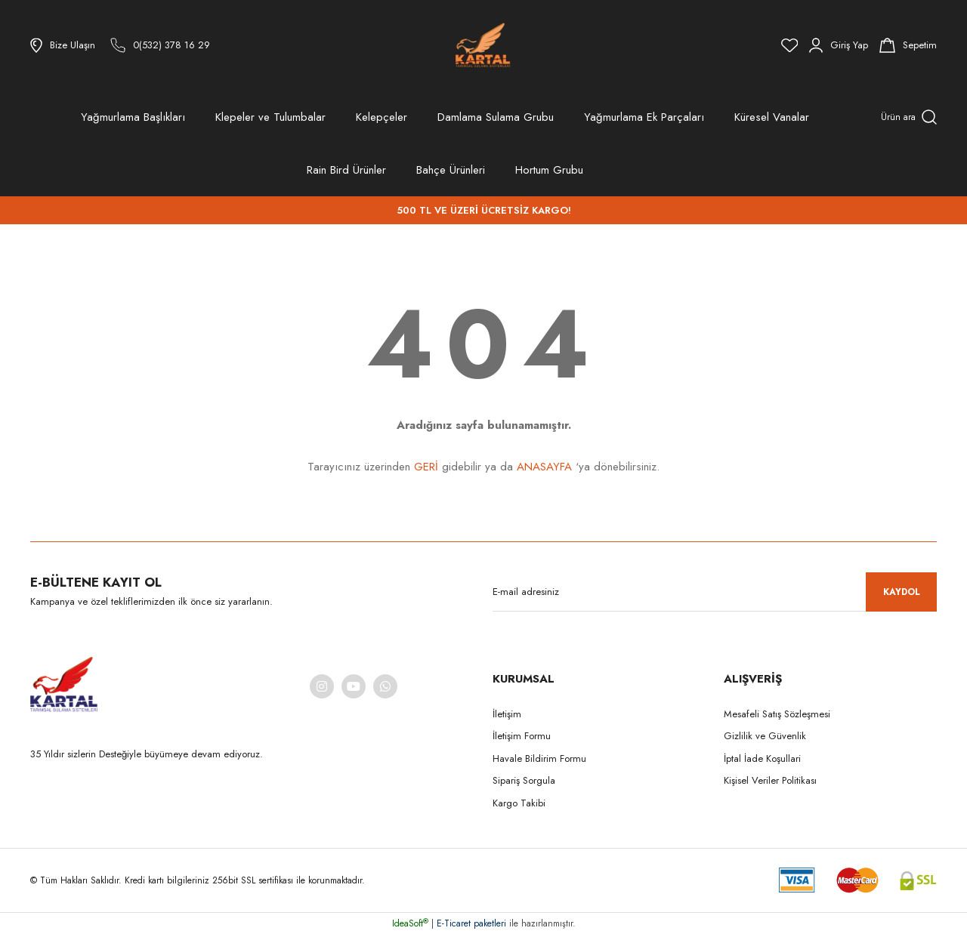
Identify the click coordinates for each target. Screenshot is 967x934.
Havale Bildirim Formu (539, 758)
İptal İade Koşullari (762, 758)
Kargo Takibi (519, 803)
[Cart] (908, 45)
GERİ (426, 466)
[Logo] (483, 45)
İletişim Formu (522, 736)
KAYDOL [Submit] (901, 592)
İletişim (507, 714)
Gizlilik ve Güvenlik (765, 736)
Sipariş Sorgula (524, 780)
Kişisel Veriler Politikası (770, 780)
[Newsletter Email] (715, 592)
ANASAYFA (544, 466)
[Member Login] (838, 45)
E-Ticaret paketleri (471, 923)
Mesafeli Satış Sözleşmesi (777, 714)
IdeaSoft (410, 923)
